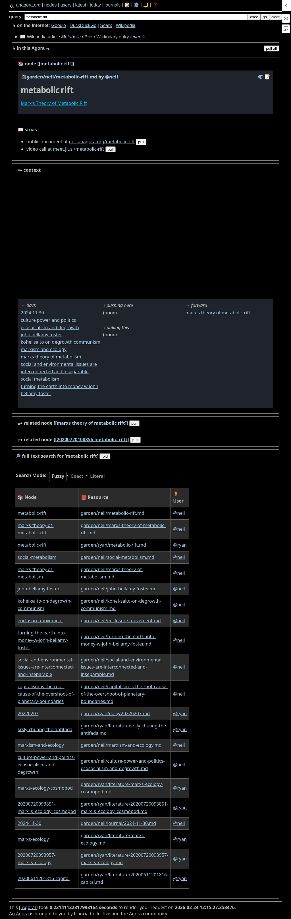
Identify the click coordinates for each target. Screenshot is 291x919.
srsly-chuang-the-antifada (45, 729)
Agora (28, 907)
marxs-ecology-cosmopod (45, 788)
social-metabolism (37, 557)
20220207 (28, 713)
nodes (50, 5)
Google (58, 25)
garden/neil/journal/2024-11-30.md (118, 823)
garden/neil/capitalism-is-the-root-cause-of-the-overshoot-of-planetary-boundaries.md (124, 693)
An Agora (19, 913)
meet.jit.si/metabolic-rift (78, 149)
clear (275, 17)
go (265, 17)
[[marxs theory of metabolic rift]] (91, 423)
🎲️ (127, 5)
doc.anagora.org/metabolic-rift (102, 141)
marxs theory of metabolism (51, 357)
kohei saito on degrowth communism (60, 342)
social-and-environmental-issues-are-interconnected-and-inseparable (46, 667)
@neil (179, 513)
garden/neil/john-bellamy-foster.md (119, 589)
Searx (106, 25)
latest (80, 5)
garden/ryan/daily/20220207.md (115, 713)
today (95, 5)
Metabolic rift (74, 36)
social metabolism (40, 379)
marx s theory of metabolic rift (217, 313)
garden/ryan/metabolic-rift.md (113, 545)
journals (112, 5)
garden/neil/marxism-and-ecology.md (121, 745)
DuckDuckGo (83, 25)
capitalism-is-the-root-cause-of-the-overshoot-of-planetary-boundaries (46, 693)
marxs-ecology (33, 839)
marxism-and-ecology (41, 745)
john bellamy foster (41, 334)
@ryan (180, 545)
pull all (271, 48)
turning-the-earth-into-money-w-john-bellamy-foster (43, 640)
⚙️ (136, 5)
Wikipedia (125, 25)
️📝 (267, 77)
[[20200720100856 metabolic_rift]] (91, 439)
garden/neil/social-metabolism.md (117, 557)
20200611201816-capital (44, 878)
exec (254, 17)
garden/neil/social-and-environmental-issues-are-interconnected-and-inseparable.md (122, 667)
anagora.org (28, 5)
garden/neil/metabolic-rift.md (61, 77)
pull (141, 142)
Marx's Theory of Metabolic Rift (54, 103)
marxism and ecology (43, 349)
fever (135, 36)
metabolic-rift (32, 513)
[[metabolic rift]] (55, 64)
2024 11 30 (32, 313)
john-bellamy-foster (38, 589)
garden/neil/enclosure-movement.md (121, 620)
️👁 (260, 77)
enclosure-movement (40, 620)
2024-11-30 (29, 823)
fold (105, 456)
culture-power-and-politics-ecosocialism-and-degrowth (46, 764)
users (65, 5)
